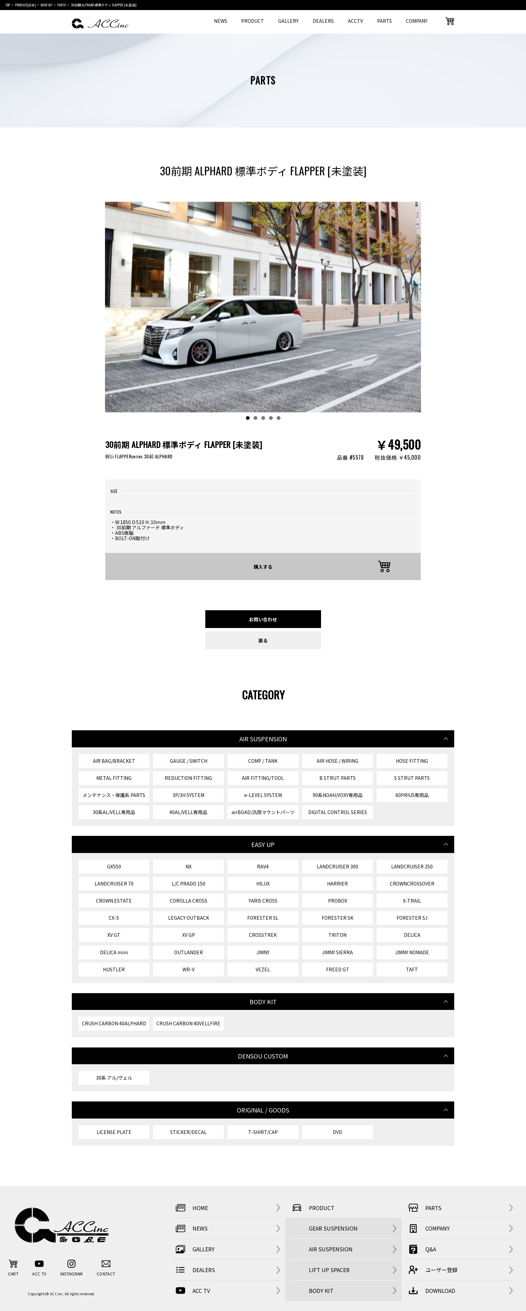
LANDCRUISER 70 (114, 883)
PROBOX (337, 900)
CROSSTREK (263, 934)
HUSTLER (114, 969)
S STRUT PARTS (412, 778)
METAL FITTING (114, 778)
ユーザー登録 (432, 1269)
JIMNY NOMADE (412, 952)
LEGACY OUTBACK (188, 917)
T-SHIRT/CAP (263, 1132)
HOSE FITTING (412, 760)
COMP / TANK (262, 760)
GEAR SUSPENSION (333, 1228)
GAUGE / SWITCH (188, 760)
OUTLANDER (188, 952)
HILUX (263, 883)
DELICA (412, 934)
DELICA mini (114, 952)
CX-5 (114, 917)
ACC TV (192, 1290)
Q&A (421, 1249)
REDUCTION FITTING (188, 778)
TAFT (412, 969)
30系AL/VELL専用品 (114, 812)
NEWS (220, 20)
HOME (191, 1207)
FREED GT (337, 969)
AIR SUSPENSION (331, 1249)
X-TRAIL (412, 900)
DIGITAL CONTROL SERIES (337, 812)
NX (189, 866)
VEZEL (263, 969)
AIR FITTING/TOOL (263, 778)
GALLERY (288, 20)
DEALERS (323, 20)
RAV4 (263, 866)
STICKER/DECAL (188, 1132)
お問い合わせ (263, 619)
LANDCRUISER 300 (337, 866)
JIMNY (262, 952)
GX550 (114, 866)
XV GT (113, 934)
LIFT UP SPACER (329, 1270)
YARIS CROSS (263, 900)
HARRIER (337, 883)
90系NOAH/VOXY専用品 (338, 795)
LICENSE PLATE (114, 1132)
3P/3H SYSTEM (188, 795)
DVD (337, 1132)
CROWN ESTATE (114, 900)
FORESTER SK (337, 917)
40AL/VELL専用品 (188, 812)
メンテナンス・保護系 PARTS (114, 795)
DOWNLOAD (431, 1290)
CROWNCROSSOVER (412, 883)
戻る (263, 640)
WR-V (188, 969)
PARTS (384, 20)
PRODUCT (252, 20)
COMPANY (416, 20)
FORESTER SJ (412, 917)
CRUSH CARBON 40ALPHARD (114, 1023)
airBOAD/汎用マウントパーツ (263, 812)
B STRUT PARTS (337, 778)
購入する (263, 566)
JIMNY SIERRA (337, 952)
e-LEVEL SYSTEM (263, 795)
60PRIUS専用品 (412, 795)
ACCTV (355, 20)
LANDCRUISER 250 (412, 866)
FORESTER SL (262, 917)
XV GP (188, 934)
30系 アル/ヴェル (114, 1077)
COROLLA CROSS (188, 900)
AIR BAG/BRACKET (114, 760)
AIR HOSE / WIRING (337, 760)
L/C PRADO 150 (188, 883)
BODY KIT (321, 1291)
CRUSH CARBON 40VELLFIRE (188, 1023)
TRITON (337, 934)
